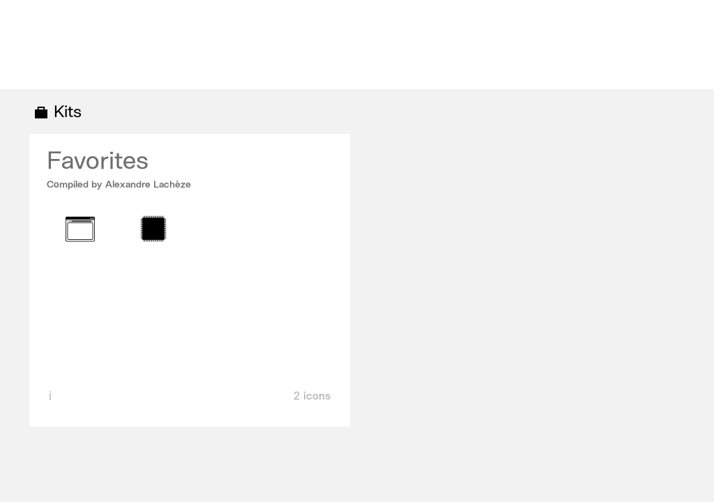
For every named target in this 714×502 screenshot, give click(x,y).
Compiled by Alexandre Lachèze (119, 184)
